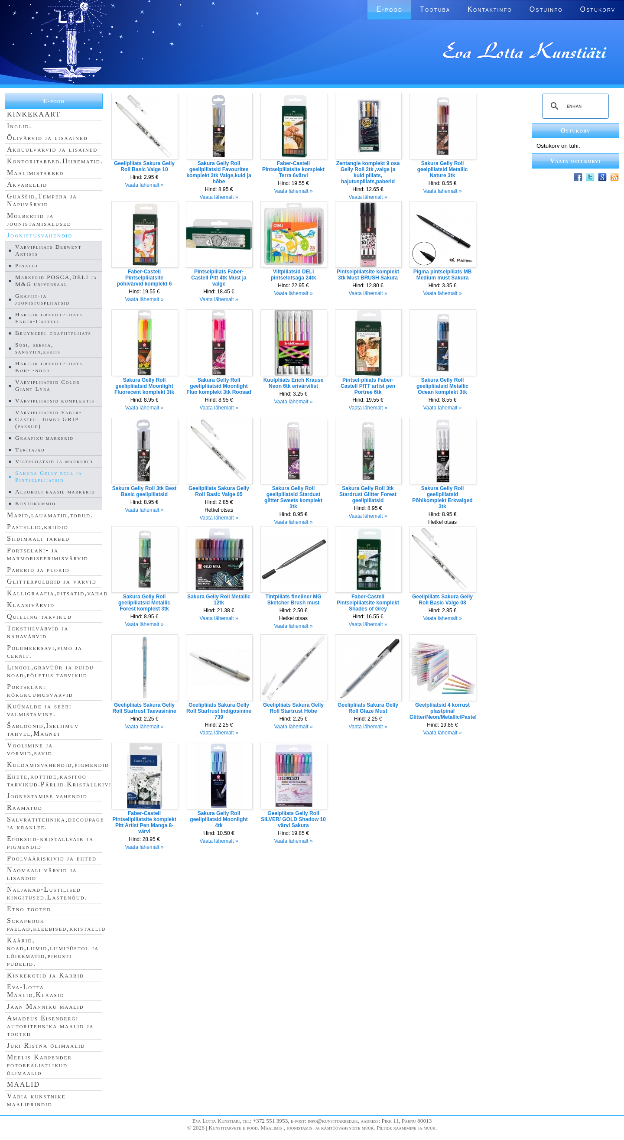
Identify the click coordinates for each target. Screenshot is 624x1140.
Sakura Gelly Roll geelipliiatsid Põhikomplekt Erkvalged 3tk (442, 497)
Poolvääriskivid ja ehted (52, 858)
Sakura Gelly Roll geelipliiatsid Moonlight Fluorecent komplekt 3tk (144, 386)
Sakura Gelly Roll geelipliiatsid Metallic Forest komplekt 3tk (144, 603)
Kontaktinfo (490, 9)
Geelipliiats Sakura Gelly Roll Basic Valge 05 (218, 491)
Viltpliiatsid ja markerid (54, 461)
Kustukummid (35, 503)
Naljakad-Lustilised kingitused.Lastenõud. (47, 893)
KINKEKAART (34, 114)
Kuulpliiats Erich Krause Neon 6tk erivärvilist (293, 383)
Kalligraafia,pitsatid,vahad (57, 593)
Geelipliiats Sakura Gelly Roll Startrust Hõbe (293, 708)
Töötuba (435, 9)
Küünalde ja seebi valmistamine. (39, 710)
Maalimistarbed (35, 172)
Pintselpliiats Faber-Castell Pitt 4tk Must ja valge (218, 278)
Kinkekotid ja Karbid (45, 975)
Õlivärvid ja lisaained (47, 137)
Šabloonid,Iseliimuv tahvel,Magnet (43, 729)
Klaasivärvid (31, 604)
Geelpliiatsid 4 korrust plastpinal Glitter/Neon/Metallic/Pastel (443, 711)
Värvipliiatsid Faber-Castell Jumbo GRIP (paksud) (48, 419)
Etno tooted (29, 909)
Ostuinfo (546, 9)
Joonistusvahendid (39, 235)
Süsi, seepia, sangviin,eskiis (38, 348)
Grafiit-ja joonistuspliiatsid (42, 299)
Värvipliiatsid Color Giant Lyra (47, 385)
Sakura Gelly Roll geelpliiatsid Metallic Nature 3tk (442, 169)
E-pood (389, 9)
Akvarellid (27, 184)
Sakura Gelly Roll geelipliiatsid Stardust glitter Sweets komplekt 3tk (293, 497)
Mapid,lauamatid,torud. (50, 515)
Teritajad (30, 449)
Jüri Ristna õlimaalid (46, 1045)
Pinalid (26, 265)
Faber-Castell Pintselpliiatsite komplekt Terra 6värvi (293, 169)
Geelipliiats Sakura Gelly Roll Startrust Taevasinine (144, 708)
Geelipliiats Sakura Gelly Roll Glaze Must (368, 708)
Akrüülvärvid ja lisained (52, 149)
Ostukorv (597, 9)
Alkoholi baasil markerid (55, 491)
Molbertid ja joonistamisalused (39, 219)
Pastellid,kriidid (37, 526)
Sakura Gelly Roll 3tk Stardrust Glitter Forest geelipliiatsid (367, 494)
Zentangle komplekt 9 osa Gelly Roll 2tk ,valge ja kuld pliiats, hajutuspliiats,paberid (368, 172)
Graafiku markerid (44, 438)
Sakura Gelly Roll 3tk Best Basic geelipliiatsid (144, 491)
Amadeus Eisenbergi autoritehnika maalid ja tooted (50, 1025)
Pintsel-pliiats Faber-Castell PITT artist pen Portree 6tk (368, 386)
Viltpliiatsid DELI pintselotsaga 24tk (293, 275)
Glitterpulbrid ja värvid (52, 581)
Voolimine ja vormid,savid (30, 749)
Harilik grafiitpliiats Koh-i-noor (48, 367)
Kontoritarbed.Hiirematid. (55, 161)
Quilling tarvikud (39, 616)
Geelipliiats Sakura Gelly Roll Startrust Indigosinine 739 (218, 711)
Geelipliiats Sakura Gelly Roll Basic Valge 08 (442, 600)
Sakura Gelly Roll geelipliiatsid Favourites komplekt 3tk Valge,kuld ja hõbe (218, 172)
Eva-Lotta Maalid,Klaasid (35, 990)
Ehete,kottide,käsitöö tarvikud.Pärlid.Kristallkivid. (62, 780)
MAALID (23, 1084)
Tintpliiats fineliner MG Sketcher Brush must (293, 600)
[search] (574, 106)
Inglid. (19, 126)
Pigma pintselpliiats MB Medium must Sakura (442, 275)
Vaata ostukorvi (575, 160)
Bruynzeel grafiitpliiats (53, 333)
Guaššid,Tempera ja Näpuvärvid (42, 200)
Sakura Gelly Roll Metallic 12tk (218, 600)
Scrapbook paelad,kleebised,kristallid (56, 924)
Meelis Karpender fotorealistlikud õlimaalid (39, 1064)
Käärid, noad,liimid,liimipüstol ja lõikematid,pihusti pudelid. (53, 951)
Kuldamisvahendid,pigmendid (58, 764)
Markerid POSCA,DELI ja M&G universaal (56, 280)
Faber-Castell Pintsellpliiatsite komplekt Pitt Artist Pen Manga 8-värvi (144, 822)
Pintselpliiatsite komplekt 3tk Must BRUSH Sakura (368, 275)
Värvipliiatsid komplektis (54, 400)
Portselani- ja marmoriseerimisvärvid (47, 554)
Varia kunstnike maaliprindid (36, 1100)
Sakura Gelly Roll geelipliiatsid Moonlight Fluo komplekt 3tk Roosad (218, 386)
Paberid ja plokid (38, 569)
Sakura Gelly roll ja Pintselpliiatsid (48, 476)
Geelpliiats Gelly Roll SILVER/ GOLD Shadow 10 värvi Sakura (293, 819)
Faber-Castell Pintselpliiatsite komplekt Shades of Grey (368, 603)
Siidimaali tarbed (38, 538)
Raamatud (24, 807)
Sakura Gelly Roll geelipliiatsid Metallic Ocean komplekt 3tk (442, 386)
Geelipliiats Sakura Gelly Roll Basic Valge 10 (144, 166)
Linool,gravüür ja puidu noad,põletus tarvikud (50, 671)
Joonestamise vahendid (47, 795)
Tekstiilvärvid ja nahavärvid (37, 632)
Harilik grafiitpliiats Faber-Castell (48, 318)
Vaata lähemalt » (144, 185)
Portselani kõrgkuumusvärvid (40, 690)
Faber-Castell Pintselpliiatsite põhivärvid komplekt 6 (144, 278)
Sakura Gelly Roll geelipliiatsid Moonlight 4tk (218, 819)
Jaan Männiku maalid (45, 1006)
